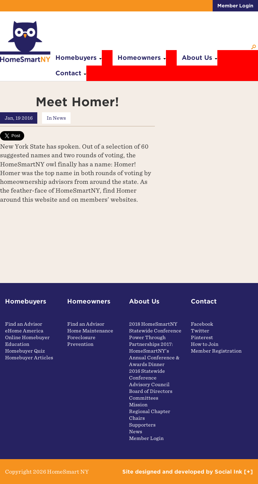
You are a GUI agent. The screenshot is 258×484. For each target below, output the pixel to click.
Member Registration (216, 351)
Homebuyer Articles (29, 357)
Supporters (142, 425)
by (182, 472)
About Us (199, 57)
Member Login (235, 5)
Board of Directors (150, 391)
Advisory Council (149, 384)
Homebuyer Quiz (25, 351)
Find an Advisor (23, 324)
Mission (138, 404)
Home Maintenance (90, 330)
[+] (248, 472)
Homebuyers (78, 57)
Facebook (202, 324)
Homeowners (142, 57)
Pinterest (202, 337)
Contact (70, 73)
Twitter (200, 330)
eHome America (24, 330)
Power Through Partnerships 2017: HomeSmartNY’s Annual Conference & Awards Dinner (154, 351)
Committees (143, 398)
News (59, 118)
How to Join (204, 344)
